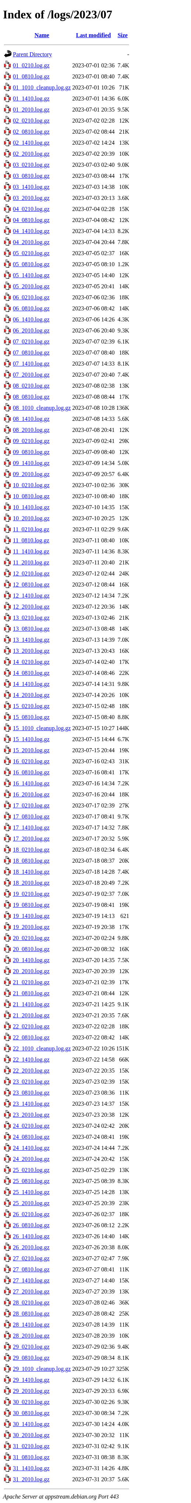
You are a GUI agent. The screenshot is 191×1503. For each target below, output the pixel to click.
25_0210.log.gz (31, 1170)
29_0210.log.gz (31, 1347)
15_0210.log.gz (31, 706)
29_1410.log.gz (31, 1380)
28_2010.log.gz (31, 1336)
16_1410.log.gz (31, 783)
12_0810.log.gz (31, 584)
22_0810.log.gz (31, 1037)
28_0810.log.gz (31, 1313)
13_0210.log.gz (31, 618)
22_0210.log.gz (31, 1026)
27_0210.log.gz (31, 1258)
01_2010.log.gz (31, 109)
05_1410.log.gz (31, 275)
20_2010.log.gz (31, 971)
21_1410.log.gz (31, 1004)
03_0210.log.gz (31, 165)
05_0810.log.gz (31, 264)
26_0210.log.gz (31, 1214)
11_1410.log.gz (31, 551)
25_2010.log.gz (31, 1203)
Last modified (93, 35)
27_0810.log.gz (31, 1269)
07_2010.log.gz (31, 375)
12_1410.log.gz (31, 595)
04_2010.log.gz (31, 242)
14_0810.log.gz (31, 673)
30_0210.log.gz (31, 1402)
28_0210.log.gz (31, 1302)
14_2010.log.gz (31, 695)
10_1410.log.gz (31, 507)
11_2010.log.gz (31, 562)
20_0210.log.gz (31, 938)
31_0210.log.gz (31, 1446)
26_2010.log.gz (31, 1247)
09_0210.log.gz (31, 441)
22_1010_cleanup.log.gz (42, 1048)
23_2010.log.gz (31, 1115)
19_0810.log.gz (31, 905)
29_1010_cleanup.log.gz (42, 1369)
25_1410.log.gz (31, 1192)
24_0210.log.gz (31, 1126)
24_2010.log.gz (31, 1159)
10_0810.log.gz (31, 496)
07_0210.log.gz (31, 341)
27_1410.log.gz (31, 1280)
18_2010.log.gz (31, 883)
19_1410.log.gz (31, 916)
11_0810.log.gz (31, 540)
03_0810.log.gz (31, 176)
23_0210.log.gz (31, 1081)
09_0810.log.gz (31, 452)
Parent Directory (32, 54)
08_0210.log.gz (31, 386)
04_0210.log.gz (31, 209)
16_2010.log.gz (31, 794)
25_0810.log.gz (31, 1181)
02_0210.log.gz (31, 120)
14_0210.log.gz (31, 662)
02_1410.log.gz (31, 143)
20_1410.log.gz (31, 960)
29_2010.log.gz (31, 1391)
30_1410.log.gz (31, 1424)
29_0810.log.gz (31, 1358)
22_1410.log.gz (31, 1059)
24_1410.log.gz (31, 1148)
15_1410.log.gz (31, 739)
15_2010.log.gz (31, 750)
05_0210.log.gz (31, 253)
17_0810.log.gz (31, 816)
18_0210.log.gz (31, 849)
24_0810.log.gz (31, 1137)
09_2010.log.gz (31, 474)
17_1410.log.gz (31, 827)
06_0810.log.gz (31, 308)
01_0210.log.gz (31, 65)
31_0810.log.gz (31, 1457)
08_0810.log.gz (31, 397)
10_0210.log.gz (31, 485)
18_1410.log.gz (31, 872)
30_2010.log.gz (31, 1435)
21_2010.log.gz (31, 1015)
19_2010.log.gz (31, 927)
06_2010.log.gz (31, 330)
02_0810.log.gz (31, 132)
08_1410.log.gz (31, 419)
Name (42, 35)
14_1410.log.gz (31, 684)
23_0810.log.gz (31, 1093)
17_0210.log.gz (31, 805)
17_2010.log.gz (31, 838)
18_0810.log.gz (31, 861)
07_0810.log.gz (31, 352)
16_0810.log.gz (31, 772)
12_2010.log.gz (31, 606)
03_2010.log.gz (31, 198)
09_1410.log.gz (31, 463)
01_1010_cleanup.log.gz (42, 87)
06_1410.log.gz (31, 319)
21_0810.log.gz (31, 993)
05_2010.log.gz (31, 286)
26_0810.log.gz (31, 1225)
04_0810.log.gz (31, 220)
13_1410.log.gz (31, 640)
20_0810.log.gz (31, 949)
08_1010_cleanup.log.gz (42, 408)
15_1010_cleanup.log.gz (42, 728)
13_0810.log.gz (31, 629)
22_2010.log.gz (31, 1070)
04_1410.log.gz (31, 231)
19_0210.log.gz (31, 894)
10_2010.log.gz (31, 518)
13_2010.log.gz (31, 651)
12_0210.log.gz (31, 573)
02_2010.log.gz (31, 154)
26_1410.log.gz (31, 1236)
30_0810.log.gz (31, 1413)
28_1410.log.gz (31, 1324)
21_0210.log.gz (31, 982)
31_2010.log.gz (31, 1479)
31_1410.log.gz (31, 1468)
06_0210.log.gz (31, 297)
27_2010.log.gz (31, 1291)
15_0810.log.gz (31, 717)
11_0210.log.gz (31, 529)
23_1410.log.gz (31, 1104)
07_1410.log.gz (31, 363)
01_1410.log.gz (31, 98)
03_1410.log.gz (31, 187)
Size (122, 35)
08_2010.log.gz (31, 430)
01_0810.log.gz (31, 76)
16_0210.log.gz (31, 761)
